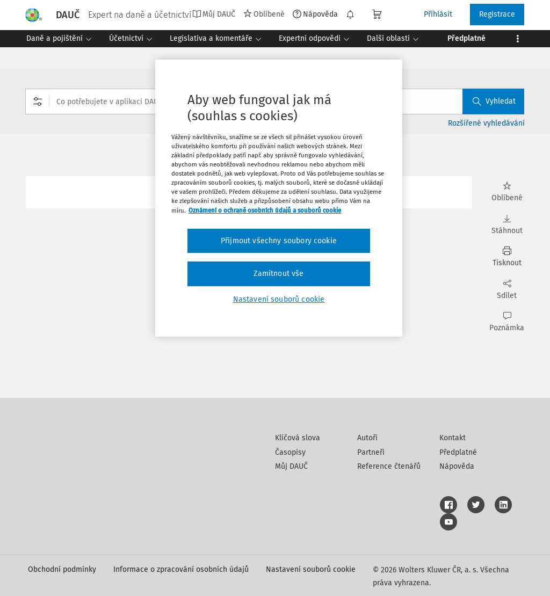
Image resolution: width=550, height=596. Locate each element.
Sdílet (506, 289)
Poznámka (506, 321)
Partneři (371, 452)
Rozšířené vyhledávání (486, 123)
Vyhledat (494, 101)
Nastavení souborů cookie (311, 569)
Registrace (497, 14)
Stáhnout (506, 224)
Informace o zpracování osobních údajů (181, 569)
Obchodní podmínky (62, 569)
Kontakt (452, 437)
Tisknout (506, 256)
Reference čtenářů (389, 466)
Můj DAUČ (213, 14)
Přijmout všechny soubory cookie (279, 240)
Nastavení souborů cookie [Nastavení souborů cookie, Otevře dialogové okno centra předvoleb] (279, 299)
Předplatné (458, 452)
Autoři (367, 437)
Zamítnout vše (278, 273)
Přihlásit (438, 14)
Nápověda (315, 14)
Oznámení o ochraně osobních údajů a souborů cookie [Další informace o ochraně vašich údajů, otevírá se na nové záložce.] (265, 210)
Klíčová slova (297, 437)
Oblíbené (264, 14)
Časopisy (290, 452)
